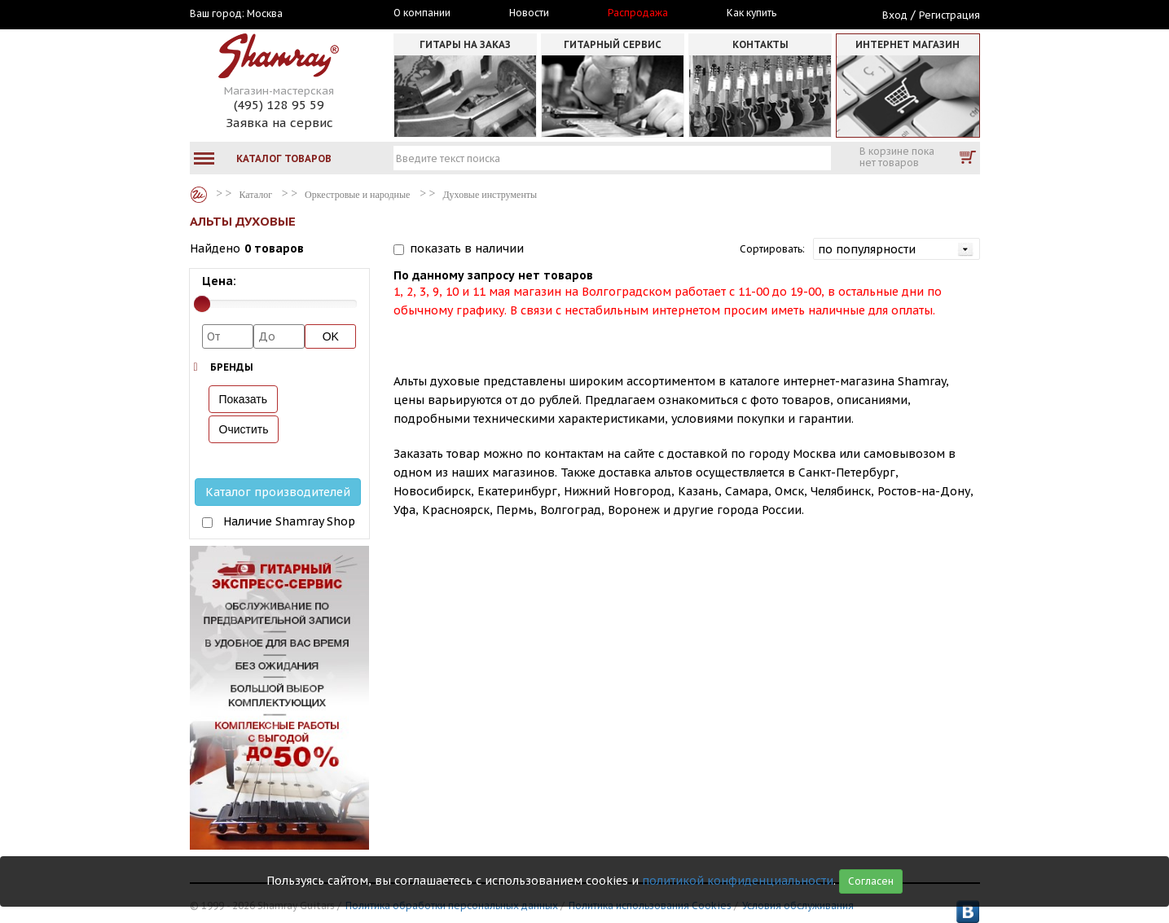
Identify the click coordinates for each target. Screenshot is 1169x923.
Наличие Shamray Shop (289, 521)
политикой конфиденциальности (737, 880)
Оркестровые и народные (357, 194)
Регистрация (949, 15)
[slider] (202, 304)
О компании (421, 13)
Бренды (231, 367)
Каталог (199, 195)
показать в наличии (467, 248)
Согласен (871, 881)
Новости (529, 13)
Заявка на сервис (279, 122)
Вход (895, 15)
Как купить (751, 13)
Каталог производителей (277, 492)
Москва (265, 14)
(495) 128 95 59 (279, 104)
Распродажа (638, 13)
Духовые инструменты (489, 194)
